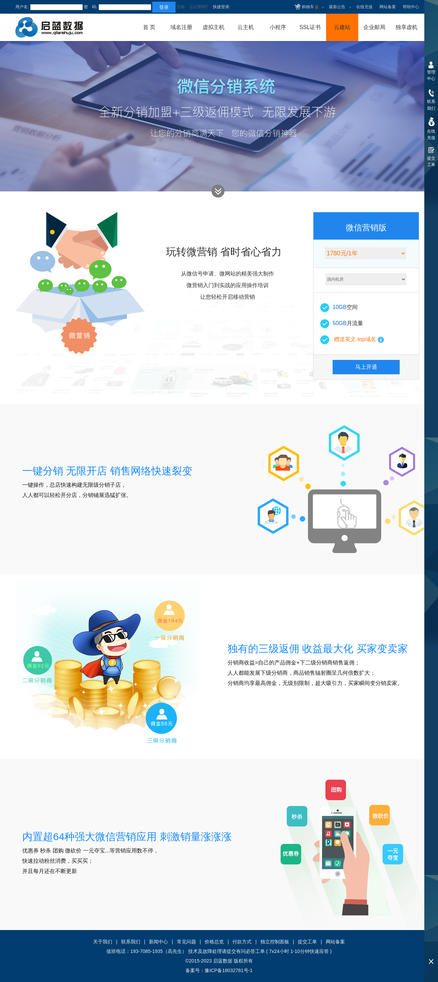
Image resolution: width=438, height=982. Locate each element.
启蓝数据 (222, 961)
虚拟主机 (213, 27)
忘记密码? (199, 6)
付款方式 (242, 941)
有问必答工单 (250, 951)
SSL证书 (310, 27)
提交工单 (307, 941)
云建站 (342, 27)
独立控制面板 (274, 941)
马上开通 (366, 367)
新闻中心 (158, 941)
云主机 (245, 27)
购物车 (309, 7)
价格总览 (214, 941)
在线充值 (364, 6)
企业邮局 (374, 27)
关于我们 (102, 941)
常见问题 (186, 941)
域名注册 (181, 27)
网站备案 (387, 6)
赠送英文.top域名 (355, 339)
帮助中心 (411, 6)
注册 (181, 6)
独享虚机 (406, 27)
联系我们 (130, 941)
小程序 (278, 27)
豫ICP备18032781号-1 (229, 970)
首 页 (149, 27)
